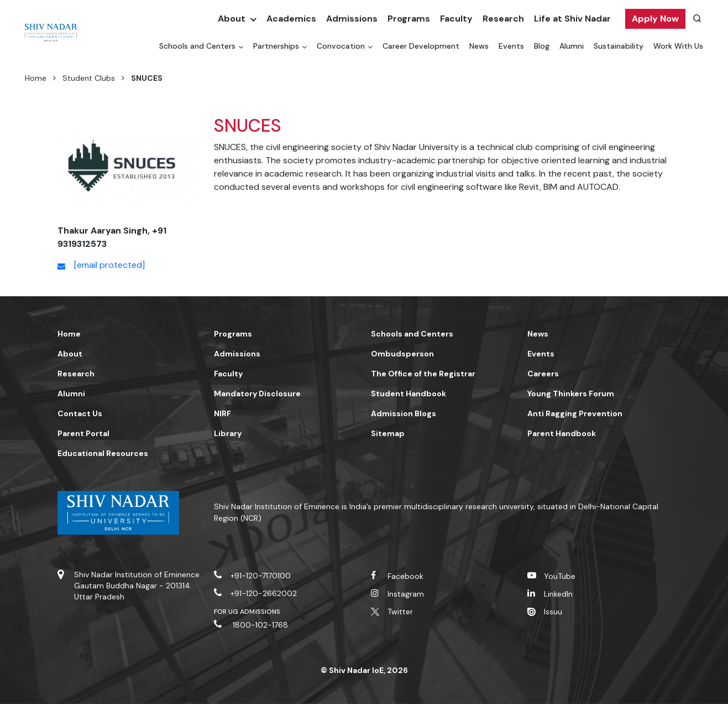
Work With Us (678, 46)
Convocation (341, 46)
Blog (541, 46)
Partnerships (276, 46)
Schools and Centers (197, 46)
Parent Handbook (561, 433)
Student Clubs (88, 78)
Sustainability (618, 46)
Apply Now (655, 18)
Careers (543, 374)
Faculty (456, 18)
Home (35, 78)
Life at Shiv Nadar (572, 18)
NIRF (222, 413)
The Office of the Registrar (423, 374)
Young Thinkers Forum (570, 393)
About (231, 18)
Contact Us (79, 413)
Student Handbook (408, 393)
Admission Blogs (403, 413)
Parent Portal (83, 433)
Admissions (352, 18)
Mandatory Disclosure (257, 393)
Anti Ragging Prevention (574, 413)
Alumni (571, 46)
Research (503, 18)
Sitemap (388, 433)
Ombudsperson (402, 354)
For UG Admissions (247, 611)
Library (228, 433)
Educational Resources (102, 453)
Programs (408, 18)
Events (511, 46)
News (479, 46)
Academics (291, 18)
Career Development (421, 46)
